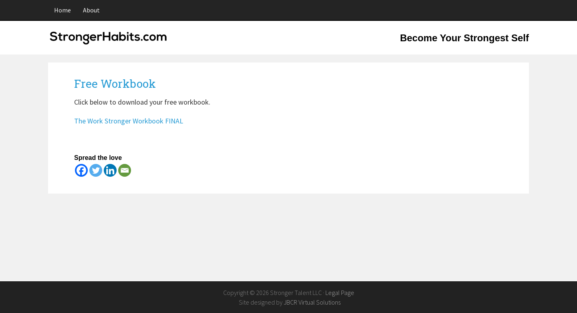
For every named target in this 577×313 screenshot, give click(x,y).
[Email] (124, 170)
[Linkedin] (110, 170)
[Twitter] (95, 170)
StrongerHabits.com (110, 42)
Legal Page (339, 293)
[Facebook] (81, 170)
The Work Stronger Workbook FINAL (128, 120)
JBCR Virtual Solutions (312, 302)
